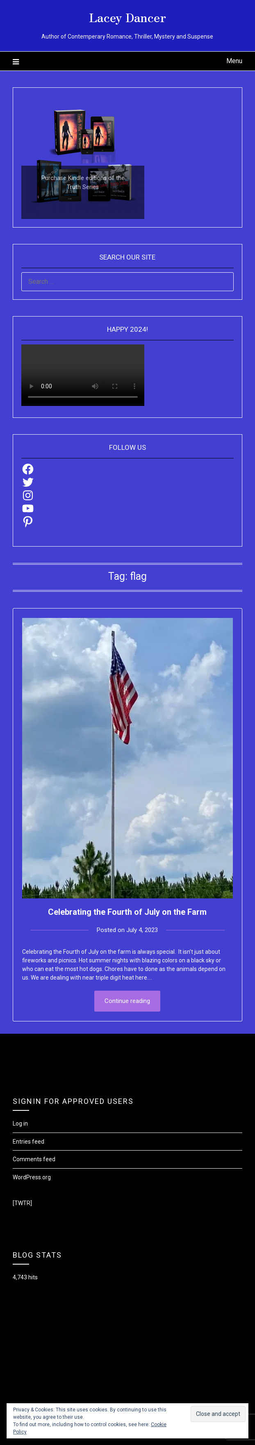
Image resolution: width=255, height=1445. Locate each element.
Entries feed (28, 1141)
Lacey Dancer (127, 16)
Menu (234, 61)
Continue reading (127, 1001)
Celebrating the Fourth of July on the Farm (127, 912)
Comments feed (34, 1159)
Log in (20, 1123)
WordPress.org (32, 1177)
